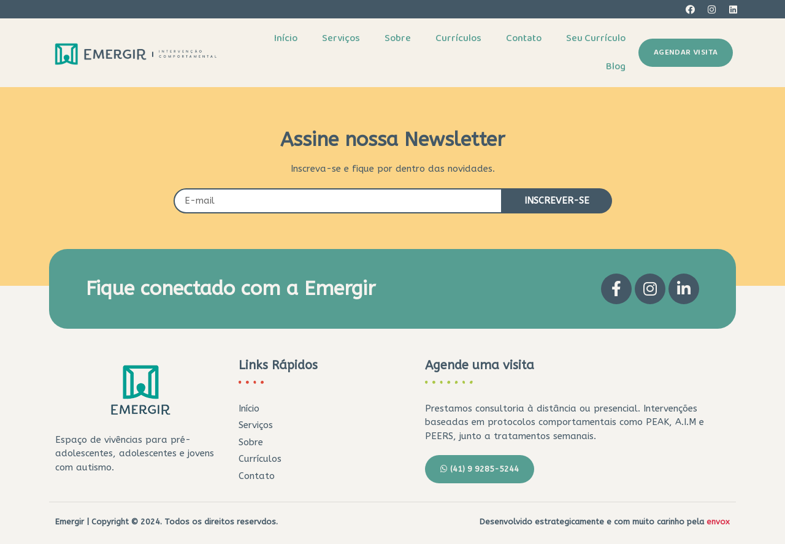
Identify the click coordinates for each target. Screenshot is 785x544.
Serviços (341, 38)
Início (285, 38)
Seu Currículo (596, 38)
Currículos (458, 38)
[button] (685, 53)
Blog (616, 66)
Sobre (398, 38)
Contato (524, 38)
